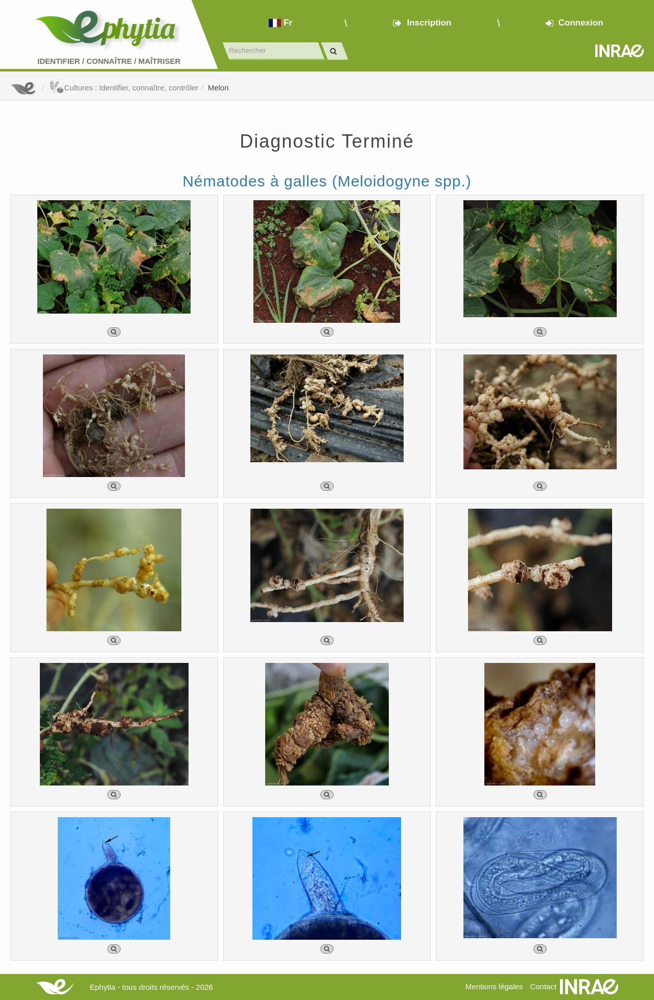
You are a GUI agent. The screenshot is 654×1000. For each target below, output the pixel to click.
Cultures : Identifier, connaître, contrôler (124, 87)
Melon (218, 87)
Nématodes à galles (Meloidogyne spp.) (327, 181)
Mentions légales (494, 986)
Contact (543, 986)
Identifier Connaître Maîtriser (108, 61)
